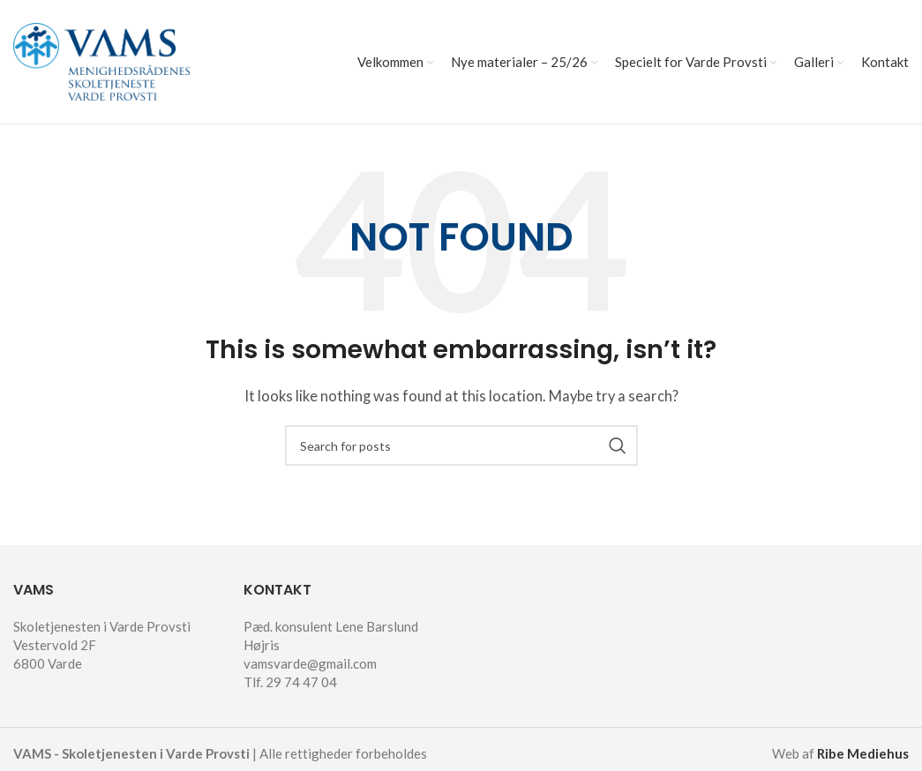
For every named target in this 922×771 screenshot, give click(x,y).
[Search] (461, 445)
